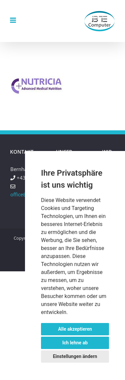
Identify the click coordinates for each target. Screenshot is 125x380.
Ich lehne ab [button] (75, 342)
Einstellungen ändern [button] (75, 356)
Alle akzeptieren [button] (75, 329)
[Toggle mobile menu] (13, 20)
